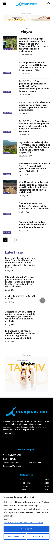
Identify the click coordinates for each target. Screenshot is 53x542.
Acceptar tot (26, 529)
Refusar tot (38, 536)
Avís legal (9, 433)
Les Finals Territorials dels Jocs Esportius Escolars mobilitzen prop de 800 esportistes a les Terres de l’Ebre (20, 263)
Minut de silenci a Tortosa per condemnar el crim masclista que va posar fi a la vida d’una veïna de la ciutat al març (19, 282)
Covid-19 (6, 193)
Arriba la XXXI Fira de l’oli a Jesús (20, 297)
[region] (26, 517)
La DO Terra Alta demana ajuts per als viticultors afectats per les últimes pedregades (34, 106)
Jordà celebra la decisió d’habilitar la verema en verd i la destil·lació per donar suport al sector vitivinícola (33, 187)
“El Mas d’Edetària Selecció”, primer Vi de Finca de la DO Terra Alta (34, 206)
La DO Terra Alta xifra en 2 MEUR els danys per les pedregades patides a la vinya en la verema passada (34, 126)
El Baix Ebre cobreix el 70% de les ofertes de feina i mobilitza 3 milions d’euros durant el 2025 (20, 334)
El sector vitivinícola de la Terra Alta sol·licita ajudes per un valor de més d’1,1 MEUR (34, 167)
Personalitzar (14, 536)
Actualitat (7, 49)
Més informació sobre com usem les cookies (23, 522)
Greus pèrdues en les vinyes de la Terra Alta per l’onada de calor (32, 224)
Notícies (6, 73)
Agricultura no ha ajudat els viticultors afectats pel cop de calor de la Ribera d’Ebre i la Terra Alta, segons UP (34, 147)
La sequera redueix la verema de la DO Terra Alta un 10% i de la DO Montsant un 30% (33, 66)
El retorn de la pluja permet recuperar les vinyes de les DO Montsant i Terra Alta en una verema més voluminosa (33, 45)
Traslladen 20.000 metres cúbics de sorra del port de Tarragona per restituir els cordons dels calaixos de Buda (20, 317)
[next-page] (16, 240)
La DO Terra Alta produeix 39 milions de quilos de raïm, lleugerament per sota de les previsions (34, 86)
